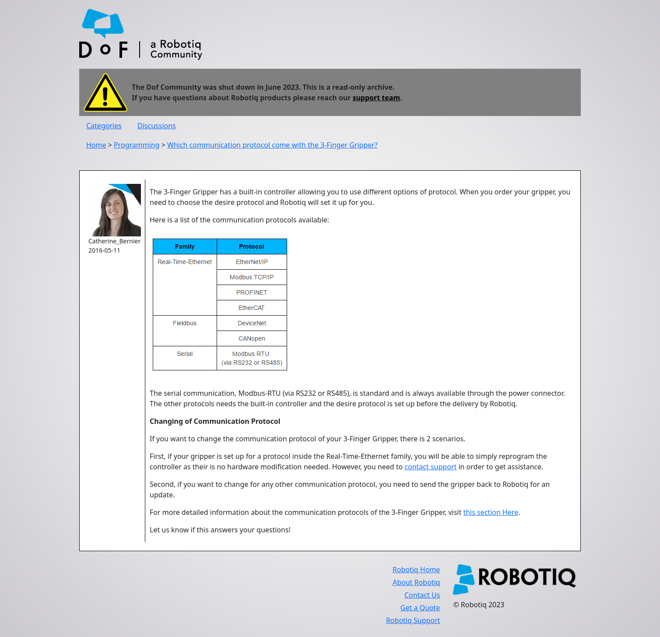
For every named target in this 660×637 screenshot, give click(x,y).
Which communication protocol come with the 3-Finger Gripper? (272, 145)
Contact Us (422, 595)
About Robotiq (416, 582)
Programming (137, 145)
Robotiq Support (413, 620)
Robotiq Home (416, 569)
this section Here (490, 512)
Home (96, 145)
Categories (104, 125)
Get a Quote (420, 607)
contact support (430, 467)
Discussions (156, 125)
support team (376, 97)
